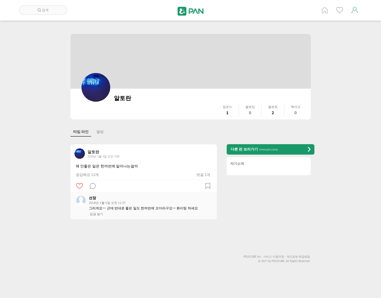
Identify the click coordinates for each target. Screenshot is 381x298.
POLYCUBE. (278, 261)
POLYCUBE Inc (252, 256)
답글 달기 (96, 214)
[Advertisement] (144, 260)
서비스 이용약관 (274, 256)
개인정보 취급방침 (298, 256)
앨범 (100, 131)
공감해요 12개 (87, 174)
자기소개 (237, 164)
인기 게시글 (339, 10)
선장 (92, 198)
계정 (354, 10)
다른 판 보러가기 (270, 149)
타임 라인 (81, 131)
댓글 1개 (203, 174)
